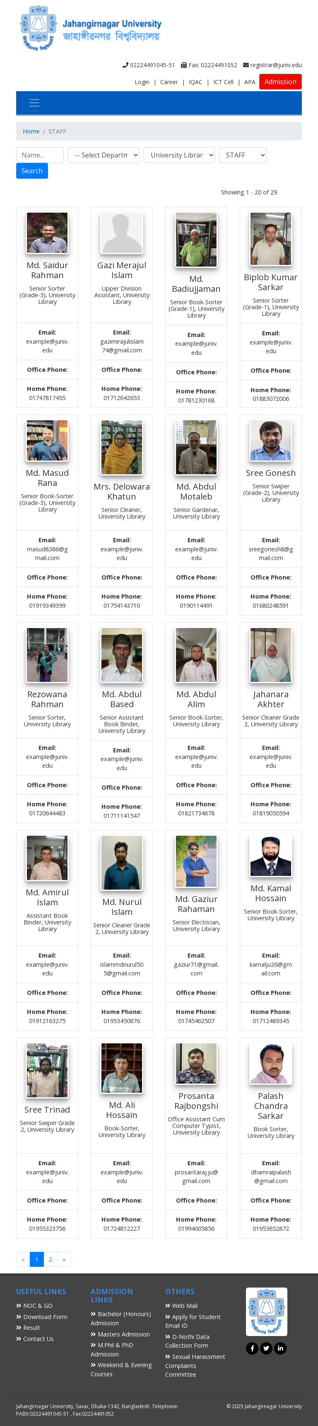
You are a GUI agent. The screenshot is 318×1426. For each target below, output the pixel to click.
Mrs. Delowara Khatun (122, 491)
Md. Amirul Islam (47, 897)
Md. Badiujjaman (196, 283)
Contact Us (35, 1339)
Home (31, 131)
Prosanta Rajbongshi (196, 1100)
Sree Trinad (47, 1109)
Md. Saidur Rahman (47, 270)
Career (169, 82)
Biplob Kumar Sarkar (271, 282)
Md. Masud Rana (47, 477)
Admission (280, 81)
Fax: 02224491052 (209, 65)
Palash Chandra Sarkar (271, 1105)
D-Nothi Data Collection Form (187, 1341)
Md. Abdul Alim (196, 699)
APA (249, 82)
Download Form (41, 1317)
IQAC (195, 82)
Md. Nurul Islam (122, 906)
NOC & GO (34, 1306)
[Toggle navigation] (34, 103)
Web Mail (181, 1306)
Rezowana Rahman (47, 699)
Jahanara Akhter (271, 699)
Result (28, 1327)
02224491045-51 (149, 65)
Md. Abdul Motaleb (196, 491)
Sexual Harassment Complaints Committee (195, 1365)
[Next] (64, 1259)
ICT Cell (223, 82)
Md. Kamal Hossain (271, 893)
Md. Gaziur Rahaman (196, 903)
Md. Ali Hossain (121, 1109)
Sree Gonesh (271, 472)
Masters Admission (120, 1334)
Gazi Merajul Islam (121, 270)
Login (142, 82)
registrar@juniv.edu (272, 65)
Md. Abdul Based (122, 699)
